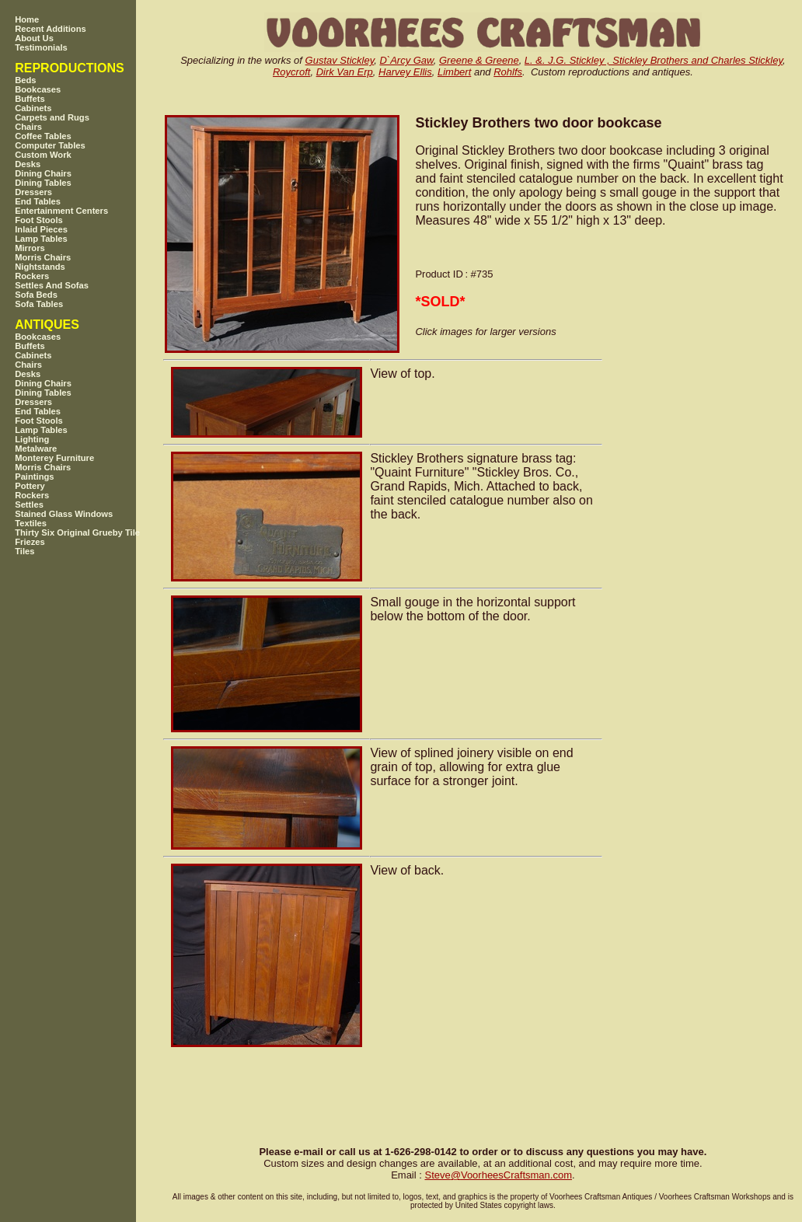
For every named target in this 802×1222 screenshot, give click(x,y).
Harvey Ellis (405, 72)
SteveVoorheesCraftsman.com (498, 1175)
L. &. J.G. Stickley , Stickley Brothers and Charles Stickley (654, 60)
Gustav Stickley (340, 60)
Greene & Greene (479, 60)
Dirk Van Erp (344, 72)
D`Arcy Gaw (406, 60)
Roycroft (291, 72)
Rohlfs (507, 72)
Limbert (454, 72)
